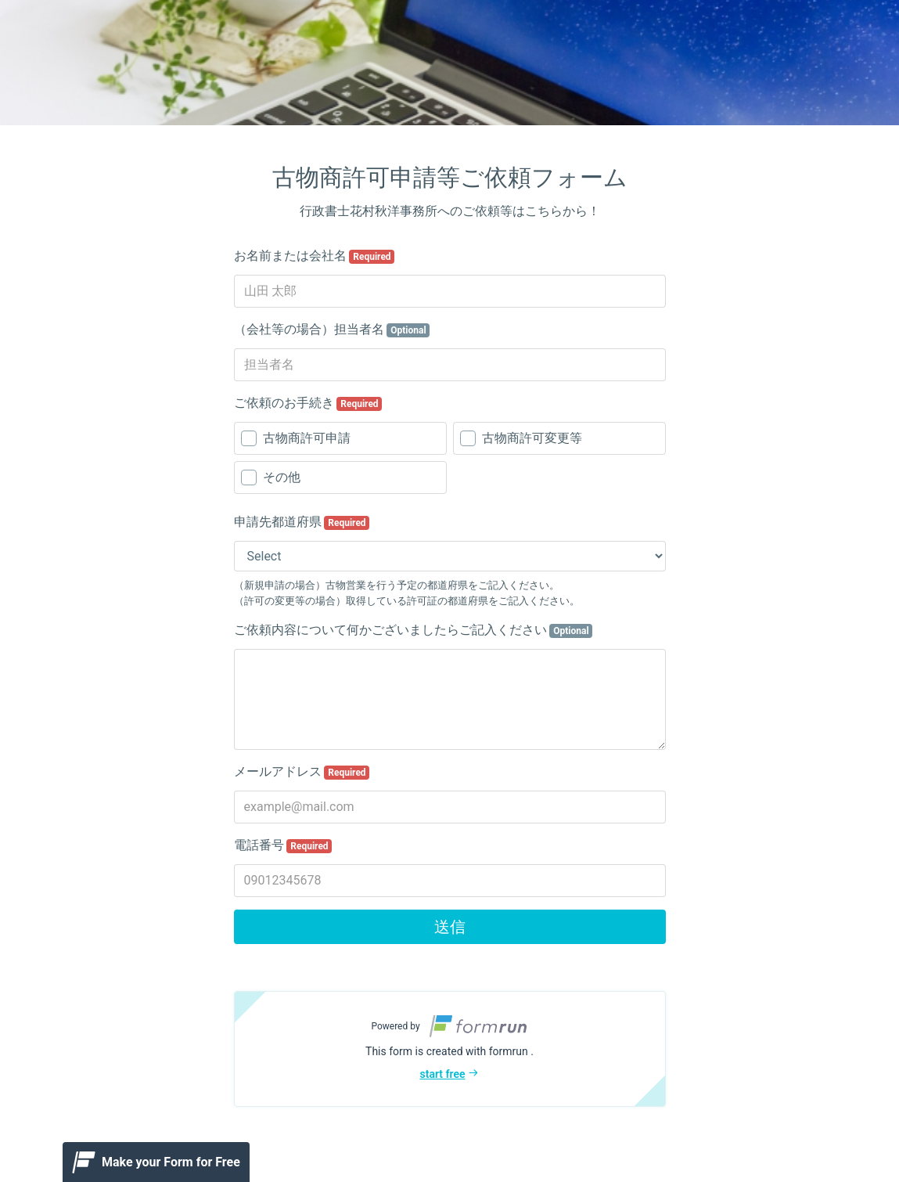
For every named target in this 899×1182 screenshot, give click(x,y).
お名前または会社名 (314, 256)
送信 (450, 926)
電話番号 (283, 845)
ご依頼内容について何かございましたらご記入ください (413, 630)
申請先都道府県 (302, 522)
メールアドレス (302, 772)
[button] (450, 1049)
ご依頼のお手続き (308, 403)
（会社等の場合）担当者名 (332, 329)
